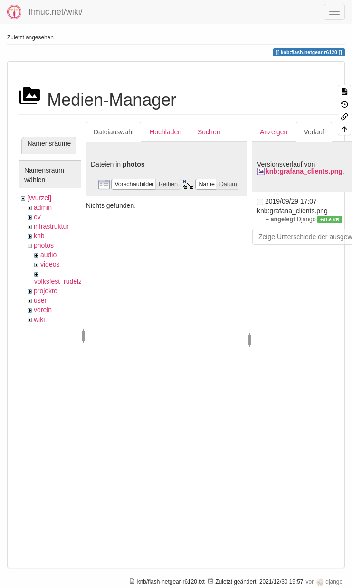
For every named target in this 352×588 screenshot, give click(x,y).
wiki (39, 319)
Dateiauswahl (113, 132)
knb (39, 236)
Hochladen (165, 132)
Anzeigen (273, 132)
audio (48, 255)
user (40, 300)
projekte (45, 291)
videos (49, 264)
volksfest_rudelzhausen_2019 (78, 281)
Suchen (209, 132)
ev (37, 217)
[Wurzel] (39, 198)
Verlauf (314, 132)
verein (43, 310)
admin (43, 207)
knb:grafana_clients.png (304, 171)
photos (44, 245)
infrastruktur (51, 226)
